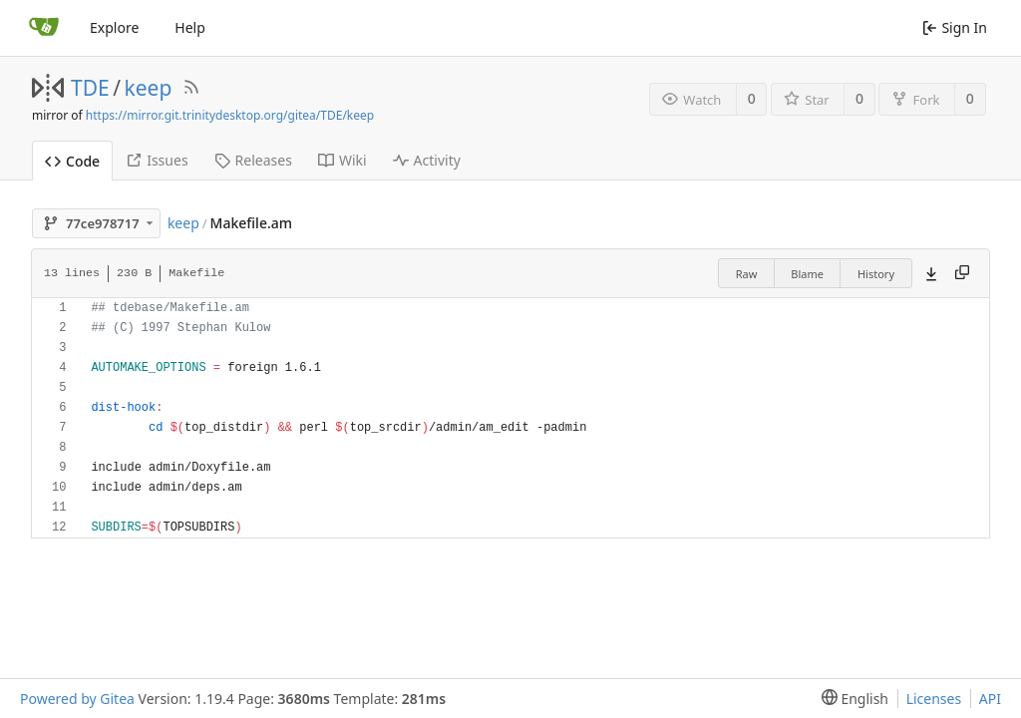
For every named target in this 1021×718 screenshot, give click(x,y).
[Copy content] (962, 273)
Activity (427, 160)
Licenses (934, 698)
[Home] (44, 28)
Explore (114, 27)
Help (189, 27)
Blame (807, 273)
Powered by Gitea (77, 698)
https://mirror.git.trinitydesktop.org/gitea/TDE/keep (230, 115)
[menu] (851, 698)
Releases (253, 160)
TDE (90, 88)
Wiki (342, 160)
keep (148, 88)
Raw (747, 273)
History (875, 273)
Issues (156, 160)
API (990, 698)
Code (72, 161)
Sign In (954, 27)
